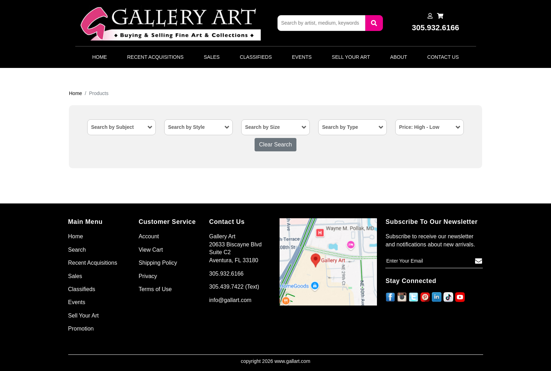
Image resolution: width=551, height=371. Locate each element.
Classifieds (256, 57)
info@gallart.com (230, 300)
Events (302, 57)
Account (149, 236)
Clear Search (275, 144)
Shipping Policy (158, 263)
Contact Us (443, 57)
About (398, 57)
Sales (212, 57)
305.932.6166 (226, 274)
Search (77, 250)
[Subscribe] (478, 261)
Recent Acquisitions (155, 57)
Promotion (81, 329)
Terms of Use (155, 289)
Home (99, 57)
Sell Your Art (351, 57)
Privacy (148, 276)
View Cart (151, 250)
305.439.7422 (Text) (234, 287)
